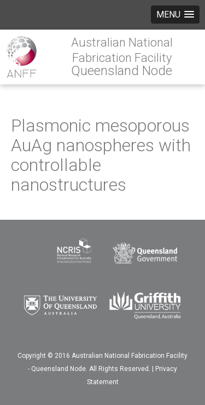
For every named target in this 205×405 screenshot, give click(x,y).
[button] (175, 14)
